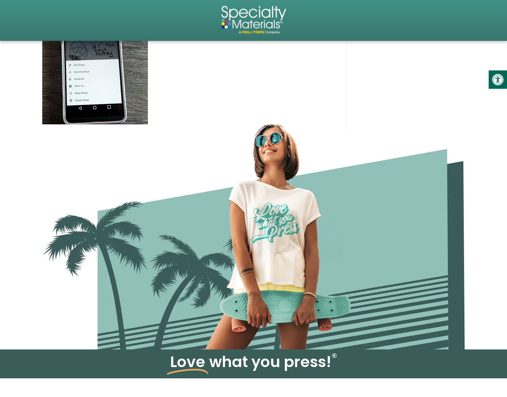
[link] (498, 79)
